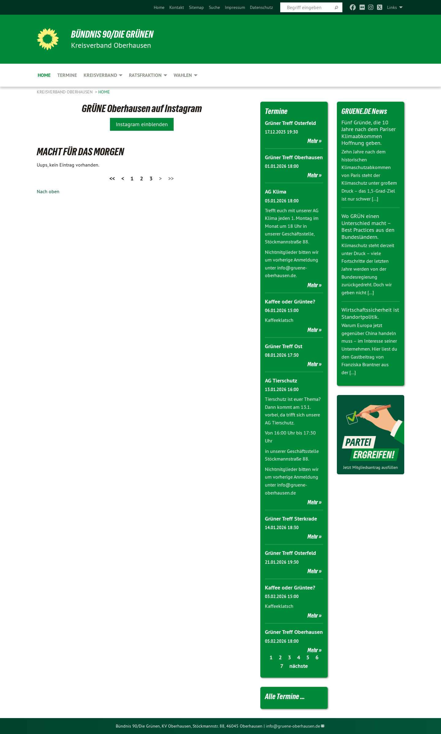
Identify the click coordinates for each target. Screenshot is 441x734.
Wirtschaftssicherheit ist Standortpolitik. (370, 313)
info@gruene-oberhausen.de (293, 726)
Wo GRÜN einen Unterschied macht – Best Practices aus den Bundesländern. (367, 226)
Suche (214, 7)
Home (159, 7)
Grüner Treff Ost (283, 346)
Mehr (312, 141)
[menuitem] (159, 7)
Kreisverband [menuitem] (100, 75)
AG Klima (275, 191)
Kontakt (176, 7)
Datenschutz (261, 7)
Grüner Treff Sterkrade (291, 518)
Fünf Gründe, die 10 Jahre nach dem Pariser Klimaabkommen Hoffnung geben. (368, 133)
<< (112, 178)
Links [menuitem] (392, 7)
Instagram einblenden (142, 124)
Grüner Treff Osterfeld (290, 122)
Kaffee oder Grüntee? (290, 301)
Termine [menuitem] (67, 75)
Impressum (235, 7)
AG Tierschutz (281, 380)
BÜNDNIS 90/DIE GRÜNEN (112, 34)
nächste (298, 665)
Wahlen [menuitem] (183, 75)
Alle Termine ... (285, 696)
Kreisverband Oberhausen (65, 92)
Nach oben (48, 191)
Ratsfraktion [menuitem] (145, 75)
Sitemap (196, 7)
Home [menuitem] (44, 75)
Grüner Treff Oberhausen (294, 157)
